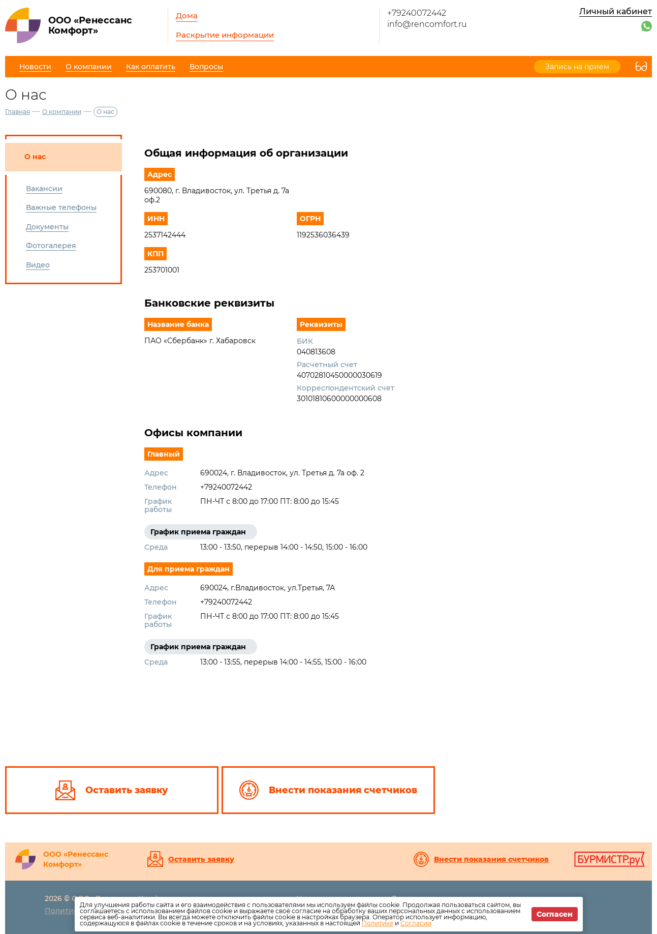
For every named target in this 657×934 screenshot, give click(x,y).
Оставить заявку (201, 859)
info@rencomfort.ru (427, 24)
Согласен (555, 914)
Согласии (415, 923)
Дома (187, 15)
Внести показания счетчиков (491, 859)
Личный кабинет (615, 11)
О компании (61, 111)
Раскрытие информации (225, 35)
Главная (17, 111)
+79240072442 (416, 13)
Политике (377, 923)
